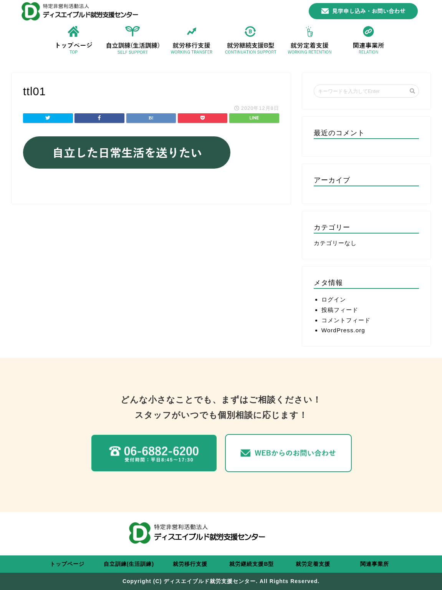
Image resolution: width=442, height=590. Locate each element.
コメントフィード (346, 320)
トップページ (67, 564)
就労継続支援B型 (251, 564)
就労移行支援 (190, 564)
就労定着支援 (313, 564)
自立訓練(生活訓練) (129, 564)
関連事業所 (374, 564)
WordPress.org (343, 330)
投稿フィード (339, 310)
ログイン (333, 299)
